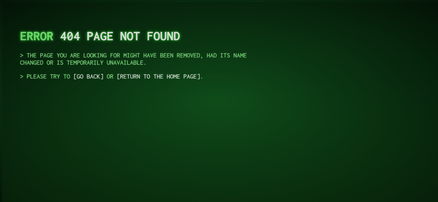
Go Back (88, 76)
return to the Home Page (158, 76)
